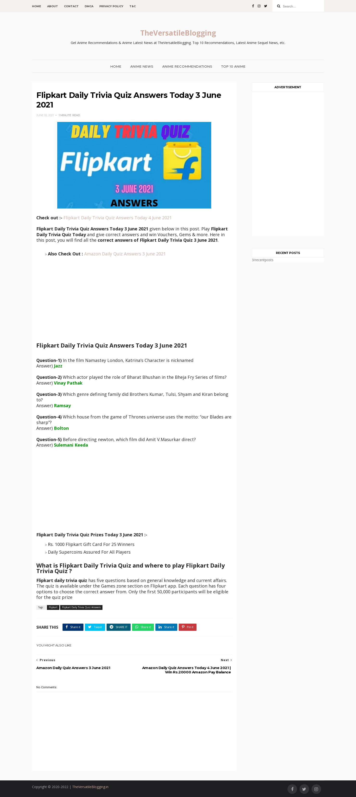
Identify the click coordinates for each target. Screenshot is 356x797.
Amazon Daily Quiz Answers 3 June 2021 (125, 254)
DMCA (89, 6)
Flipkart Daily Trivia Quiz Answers (81, 607)
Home (36, 6)
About (52, 6)
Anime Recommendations (187, 66)
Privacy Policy (111, 6)
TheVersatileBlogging (178, 33)
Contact (71, 6)
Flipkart (53, 607)
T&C (132, 6)
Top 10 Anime (233, 66)
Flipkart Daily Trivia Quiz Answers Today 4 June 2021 (118, 218)
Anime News (141, 66)
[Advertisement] (134, 303)
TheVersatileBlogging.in (90, 786)
